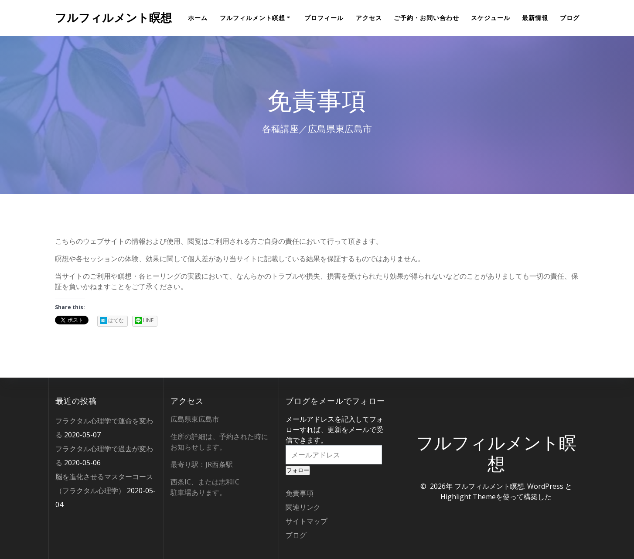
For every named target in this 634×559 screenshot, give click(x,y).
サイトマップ (306, 521)
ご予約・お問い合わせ (426, 18)
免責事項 (300, 493)
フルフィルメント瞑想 (113, 18)
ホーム (198, 18)
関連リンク (303, 507)
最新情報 (535, 18)
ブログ (569, 18)
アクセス (369, 18)
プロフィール (324, 18)
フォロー (297, 470)
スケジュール (490, 18)
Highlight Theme (468, 496)
